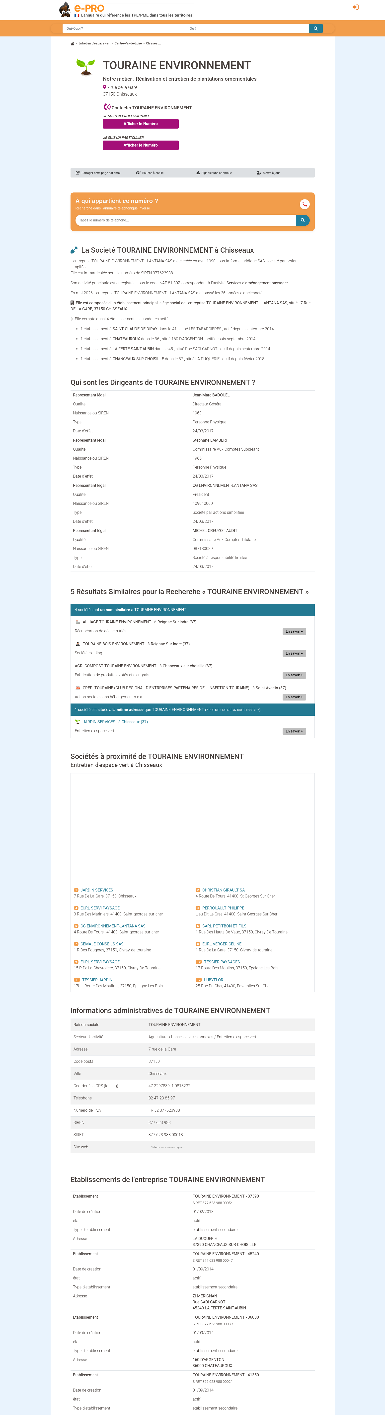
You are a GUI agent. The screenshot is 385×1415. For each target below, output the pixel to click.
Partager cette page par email (98, 173)
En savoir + (294, 631)
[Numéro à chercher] (186, 220)
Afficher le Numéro (141, 123)
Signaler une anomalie (214, 173)
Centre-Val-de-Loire (128, 43)
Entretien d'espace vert (94, 43)
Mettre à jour (268, 173)
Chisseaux (153, 43)
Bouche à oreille (149, 173)
